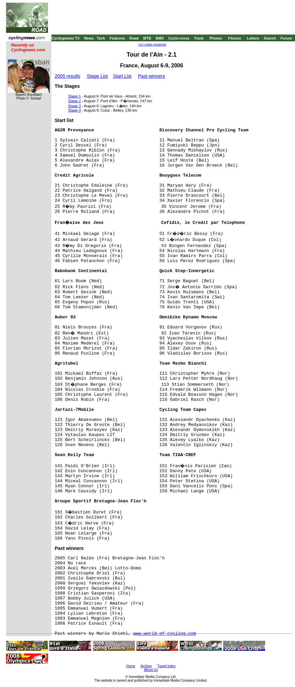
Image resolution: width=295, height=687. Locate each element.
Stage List (97, 76)
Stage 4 (74, 110)
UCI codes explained (152, 44)
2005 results (67, 76)
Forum (286, 38)
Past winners (151, 76)
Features (117, 38)
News (89, 38)
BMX (160, 38)
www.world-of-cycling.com (164, 633)
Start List (122, 76)
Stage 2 (74, 101)
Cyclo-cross (179, 38)
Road (134, 38)
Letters (253, 38)
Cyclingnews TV (65, 38)
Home (130, 666)
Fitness (234, 38)
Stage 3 (74, 106)
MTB (147, 38)
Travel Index (166, 666)
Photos (215, 38)
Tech (101, 38)
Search (270, 38)
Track (199, 38)
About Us (151, 670)
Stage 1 (74, 96)
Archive (146, 666)
